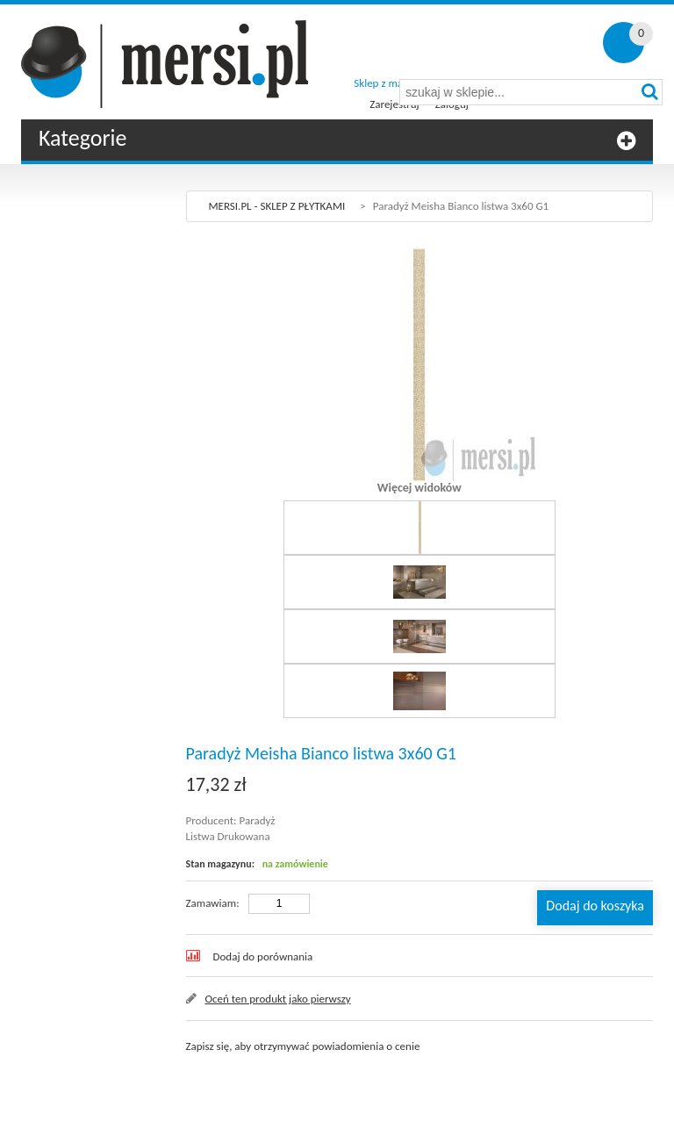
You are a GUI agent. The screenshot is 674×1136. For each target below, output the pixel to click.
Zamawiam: (213, 903)
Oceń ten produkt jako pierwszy (278, 998)
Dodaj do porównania (263, 956)
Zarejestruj (394, 104)
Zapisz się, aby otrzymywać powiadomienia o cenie (303, 1046)
